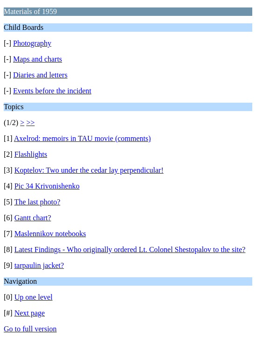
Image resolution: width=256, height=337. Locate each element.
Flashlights (30, 154)
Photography (32, 43)
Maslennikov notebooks (50, 234)
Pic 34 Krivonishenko (47, 186)
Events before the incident (52, 91)
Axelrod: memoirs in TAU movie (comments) (82, 138)
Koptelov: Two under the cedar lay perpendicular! (89, 170)
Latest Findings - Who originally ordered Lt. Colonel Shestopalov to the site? (130, 249)
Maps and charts (37, 59)
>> (30, 122)
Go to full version (30, 329)
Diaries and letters (40, 75)
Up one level (33, 297)
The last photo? (37, 202)
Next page (29, 313)
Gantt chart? (32, 218)
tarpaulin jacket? (39, 265)
